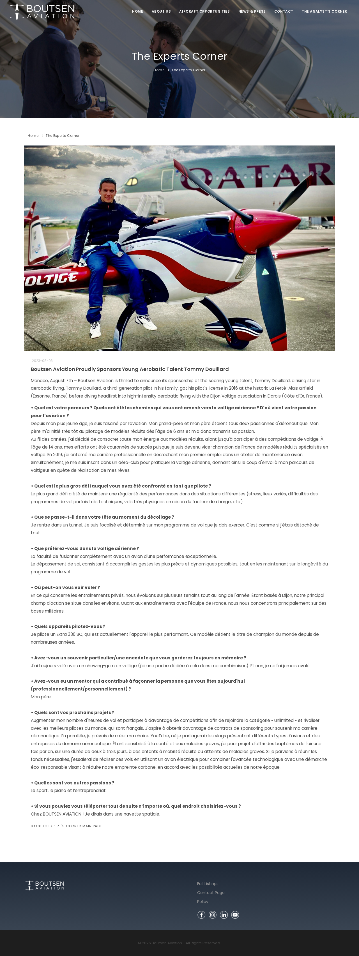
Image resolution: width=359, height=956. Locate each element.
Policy (202, 901)
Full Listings (207, 883)
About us (161, 11)
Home (137, 11)
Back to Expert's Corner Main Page (66, 826)
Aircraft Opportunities (204, 11)
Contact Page (211, 892)
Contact (283, 11)
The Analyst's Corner (324, 11)
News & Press (252, 11)
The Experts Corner (188, 70)
